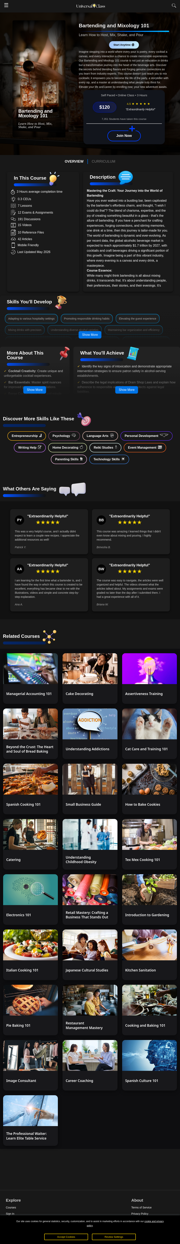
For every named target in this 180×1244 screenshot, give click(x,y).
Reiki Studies (105, 447)
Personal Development (146, 436)
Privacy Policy (139, 1213)
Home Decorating (67, 447)
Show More (90, 334)
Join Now (124, 136)
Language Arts (100, 436)
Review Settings (114, 1236)
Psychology (64, 436)
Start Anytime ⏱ (124, 44)
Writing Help (29, 447)
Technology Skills (109, 459)
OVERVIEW (74, 161)
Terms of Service (141, 1207)
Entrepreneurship (26, 436)
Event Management (145, 447)
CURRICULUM (103, 161)
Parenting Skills (69, 459)
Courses (11, 1207)
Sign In (10, 1213)
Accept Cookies (66, 1236)
